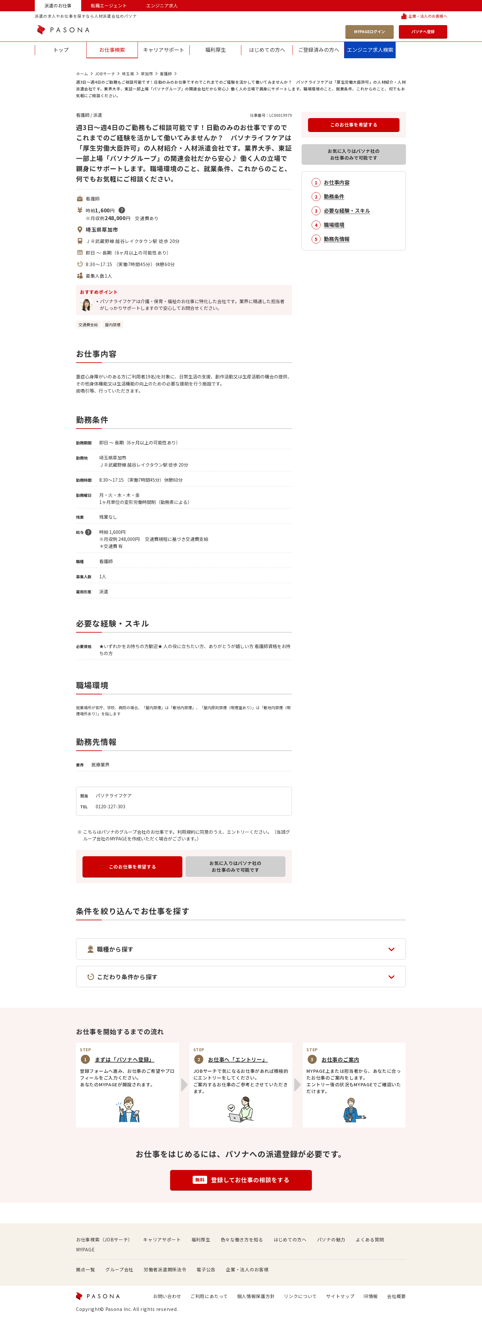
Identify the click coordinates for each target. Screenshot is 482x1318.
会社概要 (396, 1296)
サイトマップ (340, 1296)
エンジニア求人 (162, 5)
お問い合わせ (167, 1296)
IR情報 (370, 1296)
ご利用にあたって (209, 1296)
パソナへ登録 (423, 31)
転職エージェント (109, 5)
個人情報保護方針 (256, 1296)
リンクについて (300, 1296)
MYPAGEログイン (369, 31)
